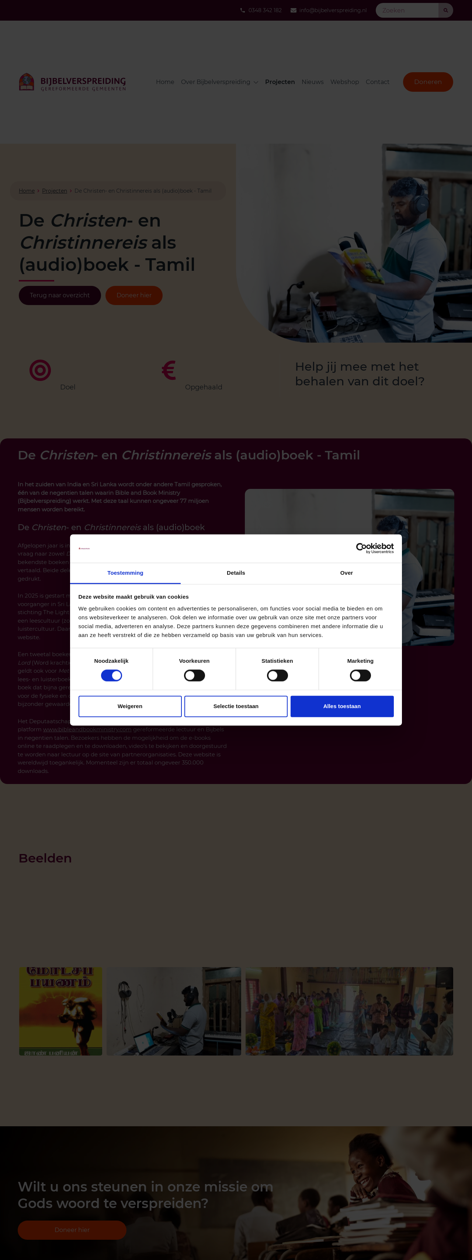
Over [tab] (346, 573)
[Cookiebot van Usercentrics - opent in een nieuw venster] (361, 548)
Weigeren (130, 706)
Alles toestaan (342, 706)
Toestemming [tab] (125, 573)
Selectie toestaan (236, 706)
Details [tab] (236, 573)
